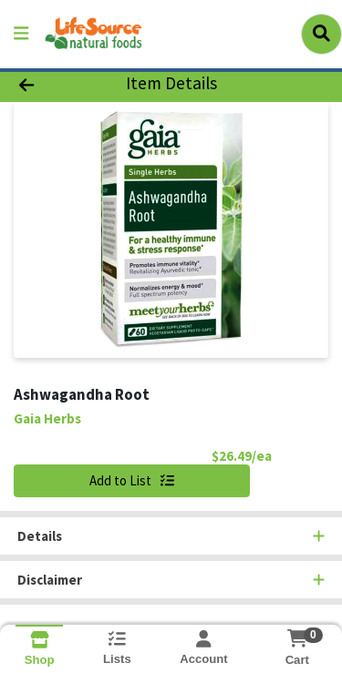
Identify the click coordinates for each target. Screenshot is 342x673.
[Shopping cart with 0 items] (296, 638)
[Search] (321, 33)
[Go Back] (53, 84)
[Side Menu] (21, 34)
